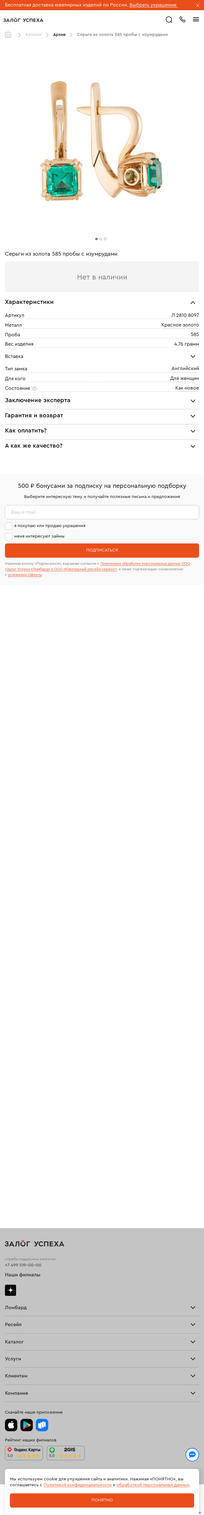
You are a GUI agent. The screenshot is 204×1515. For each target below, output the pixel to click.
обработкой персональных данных (153, 1485)
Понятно (102, 1500)
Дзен (10, 1290)
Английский (185, 368)
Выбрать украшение (154, 4)
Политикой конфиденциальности (78, 1485)
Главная (9, 35)
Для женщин (184, 378)
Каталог (33, 34)
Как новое (187, 387)
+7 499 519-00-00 (23, 1265)
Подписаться (102, 550)
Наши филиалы (22, 1274)
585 (195, 334)
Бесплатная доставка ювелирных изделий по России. (66, 4)
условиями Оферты (25, 575)
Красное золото (180, 324)
